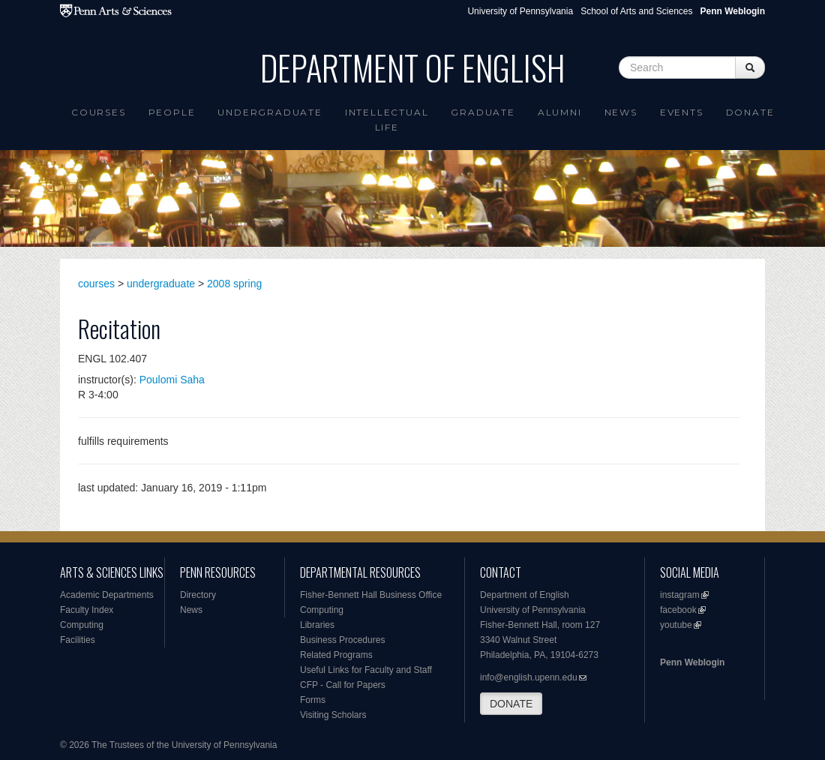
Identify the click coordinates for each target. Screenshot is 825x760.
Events (682, 112)
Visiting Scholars (333, 715)
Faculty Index (86, 610)
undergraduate (161, 284)
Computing (82, 625)
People (172, 112)
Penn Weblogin (692, 662)
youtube (676, 625)
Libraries (317, 625)
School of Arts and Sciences (636, 11)
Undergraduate (270, 112)
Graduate (482, 112)
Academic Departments (107, 595)
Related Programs (336, 655)
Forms (313, 700)
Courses (98, 112)
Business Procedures (342, 640)
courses (96, 284)
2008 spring (234, 284)
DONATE (511, 704)
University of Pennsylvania (520, 11)
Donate (750, 112)
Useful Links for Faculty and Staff (366, 670)
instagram (680, 595)
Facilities (77, 640)
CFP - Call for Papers (343, 685)
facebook (678, 610)
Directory (198, 595)
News (621, 112)
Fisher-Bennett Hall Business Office (371, 595)
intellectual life (387, 120)
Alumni (560, 112)
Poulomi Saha (172, 380)
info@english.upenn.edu (529, 677)
